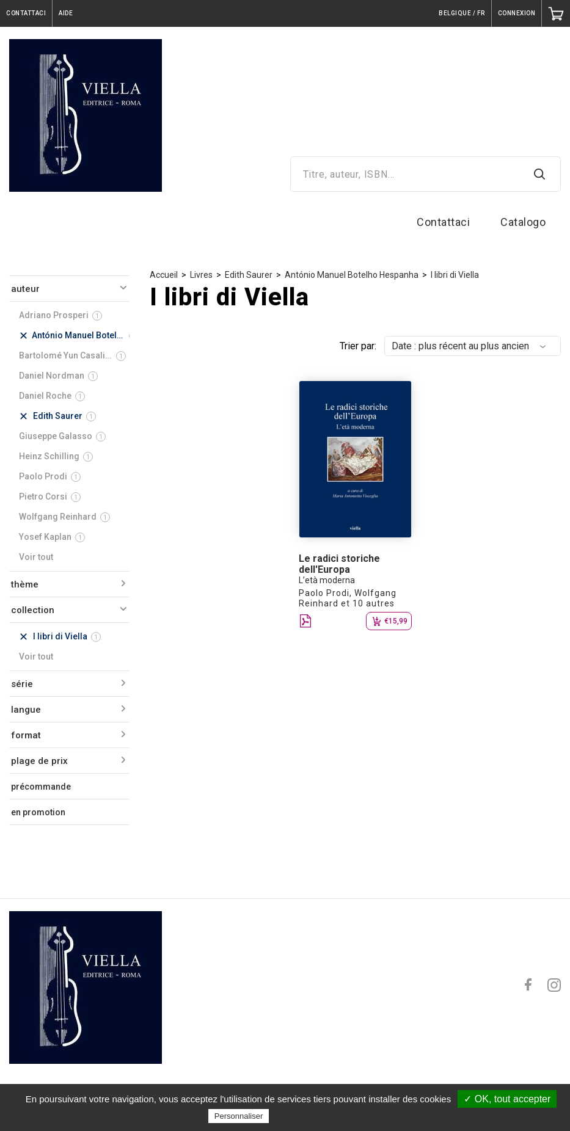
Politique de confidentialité (325, 1116)
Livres (201, 275)
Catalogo (523, 222)
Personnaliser (238, 1116)
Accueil (164, 275)
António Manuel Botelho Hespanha (351, 275)
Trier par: (358, 346)
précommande (41, 786)
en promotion (38, 812)
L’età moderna (327, 580)
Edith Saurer (248, 275)
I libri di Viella (455, 275)
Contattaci (443, 222)
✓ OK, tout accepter (507, 1099)
